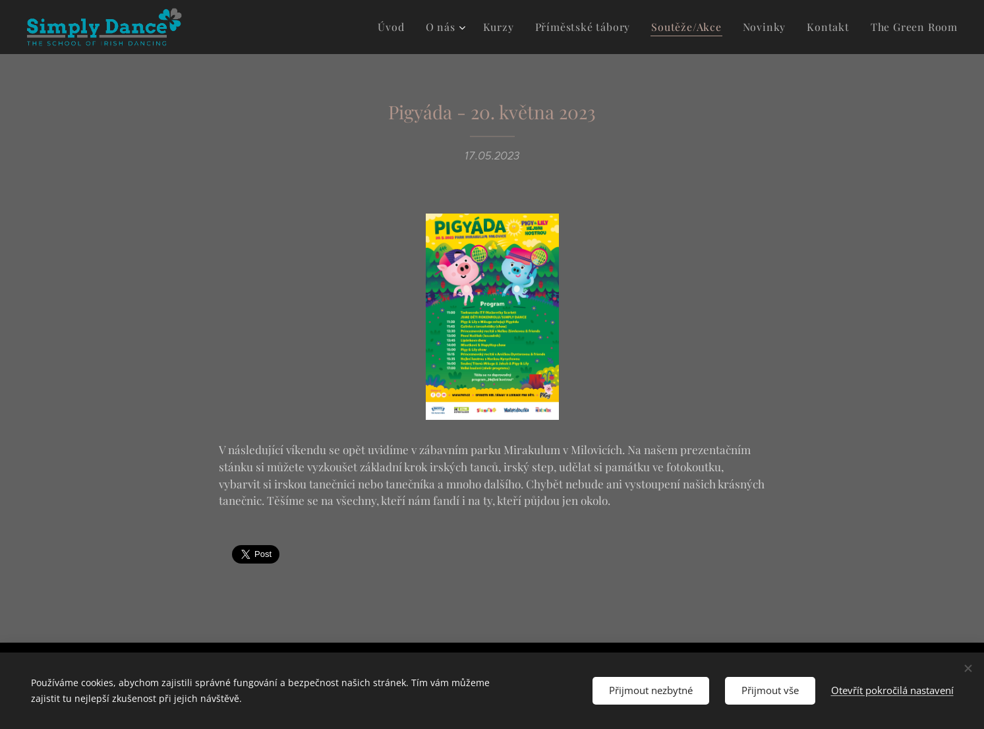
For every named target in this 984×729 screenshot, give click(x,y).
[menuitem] (415, 27)
